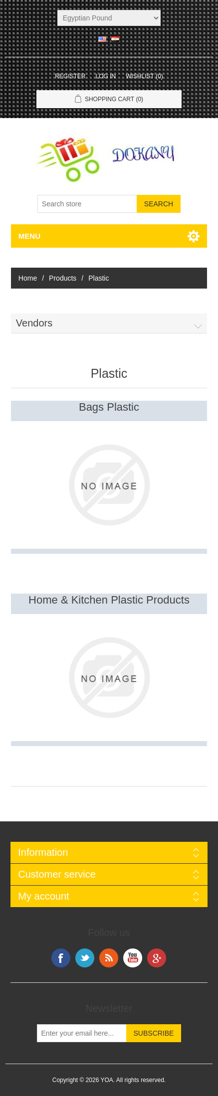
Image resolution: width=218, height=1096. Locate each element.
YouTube (132, 957)
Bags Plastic (109, 407)
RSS (108, 957)
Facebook (60, 957)
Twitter (84, 957)
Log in (105, 76)
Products (62, 278)
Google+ (156, 957)
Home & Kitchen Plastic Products (109, 600)
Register (70, 76)
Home (27, 278)
